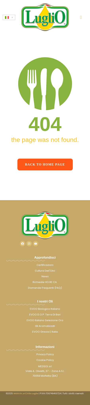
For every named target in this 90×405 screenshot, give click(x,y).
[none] (9, 17)
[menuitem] (9, 17)
